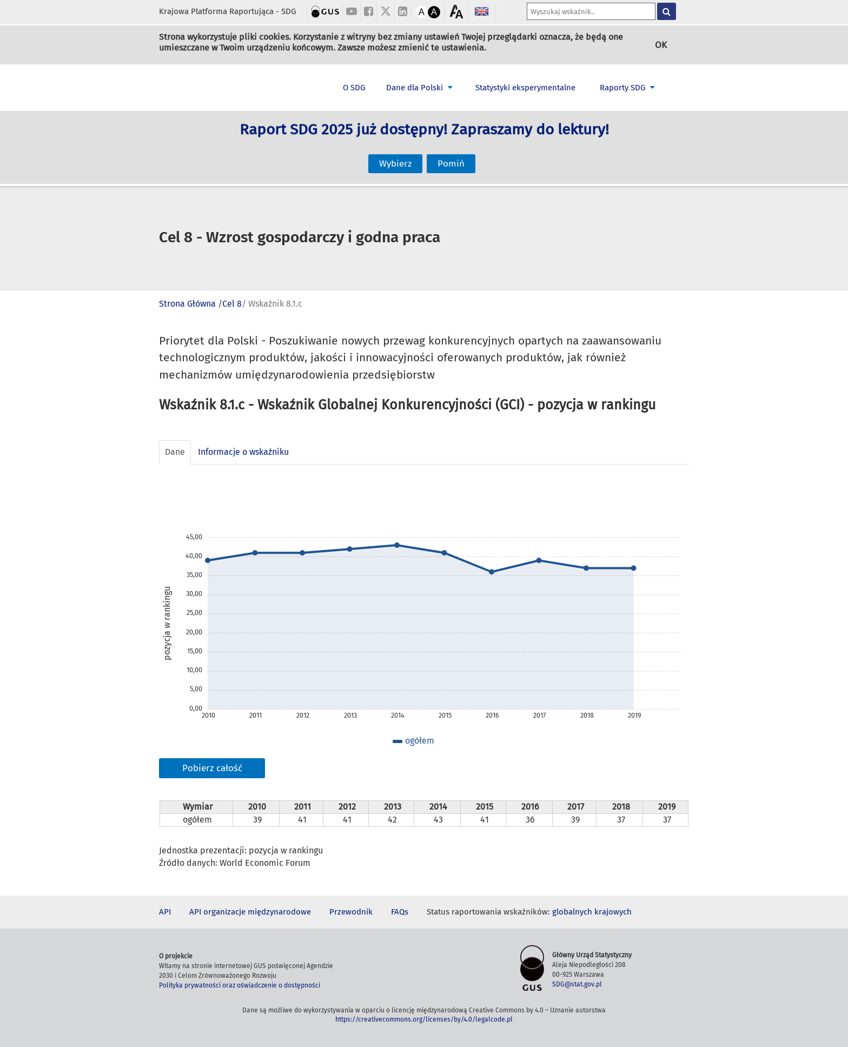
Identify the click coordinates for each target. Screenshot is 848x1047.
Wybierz (395, 155)
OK (661, 44)
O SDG (354, 87)
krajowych (613, 912)
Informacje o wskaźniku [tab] (243, 452)
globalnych (572, 912)
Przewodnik (351, 912)
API (165, 912)
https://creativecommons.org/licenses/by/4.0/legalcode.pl (424, 1019)
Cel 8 (232, 304)
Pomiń (451, 155)
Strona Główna (187, 304)
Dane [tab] (175, 452)
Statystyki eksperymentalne (525, 87)
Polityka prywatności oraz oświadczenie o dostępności (239, 985)
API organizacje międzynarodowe (250, 912)
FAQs (399, 912)
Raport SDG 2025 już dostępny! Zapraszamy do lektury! (424, 139)
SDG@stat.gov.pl (577, 984)
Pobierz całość (212, 768)
